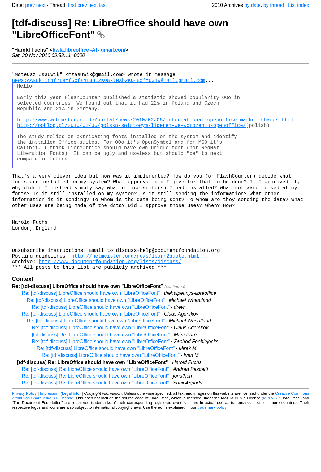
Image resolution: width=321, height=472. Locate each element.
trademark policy (211, 449)
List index (298, 5)
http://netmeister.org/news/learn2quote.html (135, 294)
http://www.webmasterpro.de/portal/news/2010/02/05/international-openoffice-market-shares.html (155, 131)
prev (30, 5)
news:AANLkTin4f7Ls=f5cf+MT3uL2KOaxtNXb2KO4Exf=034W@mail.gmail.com (108, 83)
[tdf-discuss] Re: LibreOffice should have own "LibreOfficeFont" (101, 376)
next (41, 5)
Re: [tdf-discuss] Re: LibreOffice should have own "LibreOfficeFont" (95, 410)
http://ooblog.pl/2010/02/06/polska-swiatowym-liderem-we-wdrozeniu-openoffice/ (131, 137)
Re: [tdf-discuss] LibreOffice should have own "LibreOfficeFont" (91, 334)
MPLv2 (269, 439)
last (103, 5)
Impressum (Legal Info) (60, 435)
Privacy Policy (24, 435)
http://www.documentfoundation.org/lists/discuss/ (110, 301)
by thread (273, 5)
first (72, 5)
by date (252, 5)
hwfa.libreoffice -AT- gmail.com (89, 49)
